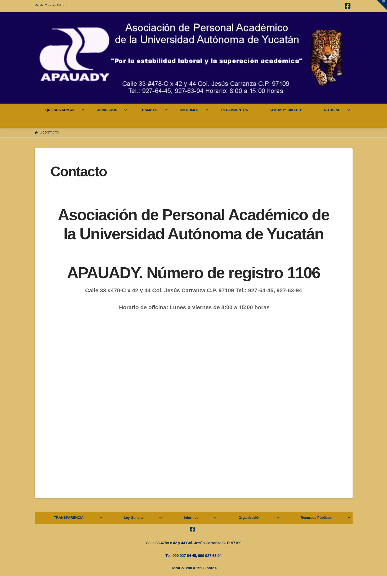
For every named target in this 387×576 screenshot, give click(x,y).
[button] (382, 5)
